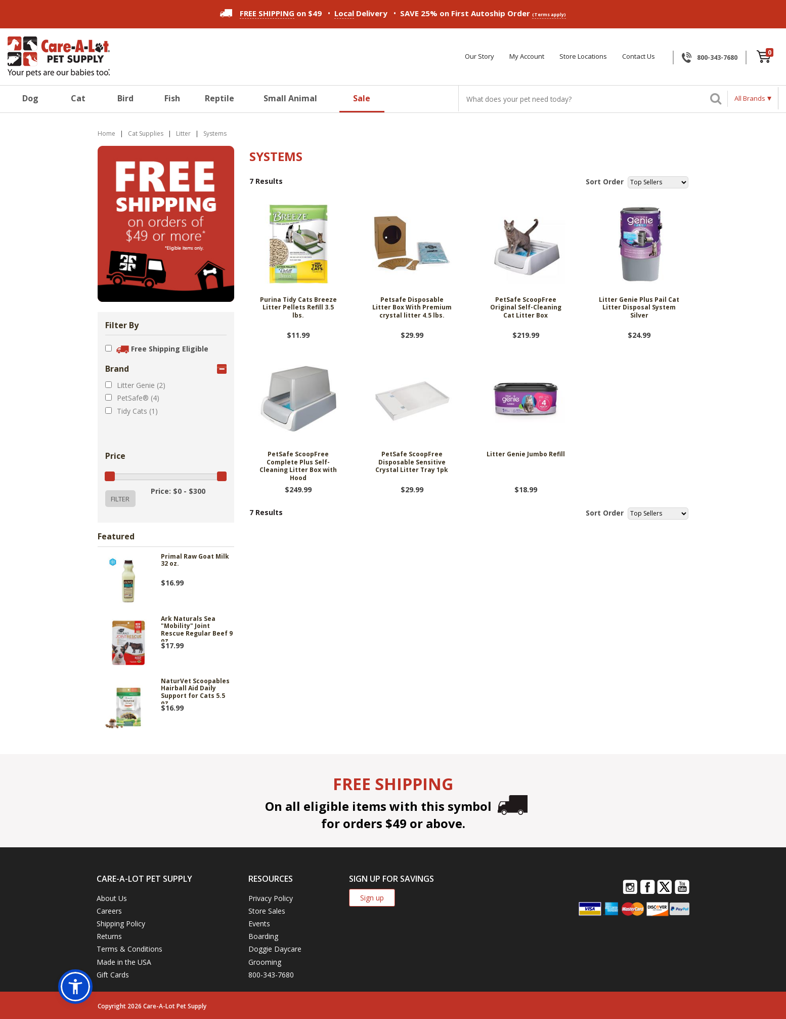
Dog (30, 98)
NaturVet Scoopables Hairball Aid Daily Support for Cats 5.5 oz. (195, 691)
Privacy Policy (270, 898)
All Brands (749, 98)
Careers (109, 911)
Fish (172, 98)
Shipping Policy (121, 923)
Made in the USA (124, 962)
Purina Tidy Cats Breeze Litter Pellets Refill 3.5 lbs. (298, 308)
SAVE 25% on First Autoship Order (483, 13)
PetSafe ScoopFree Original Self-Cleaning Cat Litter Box (525, 308)
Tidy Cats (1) (137, 411)
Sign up (372, 898)
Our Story (479, 56)
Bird (125, 98)
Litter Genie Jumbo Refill (526, 454)
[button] (75, 986)
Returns (109, 936)
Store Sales (266, 911)
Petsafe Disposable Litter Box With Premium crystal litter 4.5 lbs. (412, 308)
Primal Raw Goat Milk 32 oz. (195, 560)
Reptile (219, 98)
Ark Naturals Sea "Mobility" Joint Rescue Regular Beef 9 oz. (197, 628)
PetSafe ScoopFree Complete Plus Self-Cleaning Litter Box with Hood (298, 466)
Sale (361, 98)
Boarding (263, 936)
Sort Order (605, 181)
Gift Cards (113, 974)
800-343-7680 (717, 57)
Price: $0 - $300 (178, 491)
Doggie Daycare (274, 949)
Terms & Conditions (129, 949)
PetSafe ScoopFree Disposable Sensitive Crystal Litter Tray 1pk (411, 462)
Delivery (360, 13)
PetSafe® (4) (138, 398)
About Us (112, 898)
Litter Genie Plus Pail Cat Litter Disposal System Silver (639, 308)
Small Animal (290, 98)
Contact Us (638, 56)
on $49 (271, 13)
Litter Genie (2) (141, 385)
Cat (78, 98)
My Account (526, 56)
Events (259, 923)
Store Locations (583, 56)
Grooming (264, 962)
